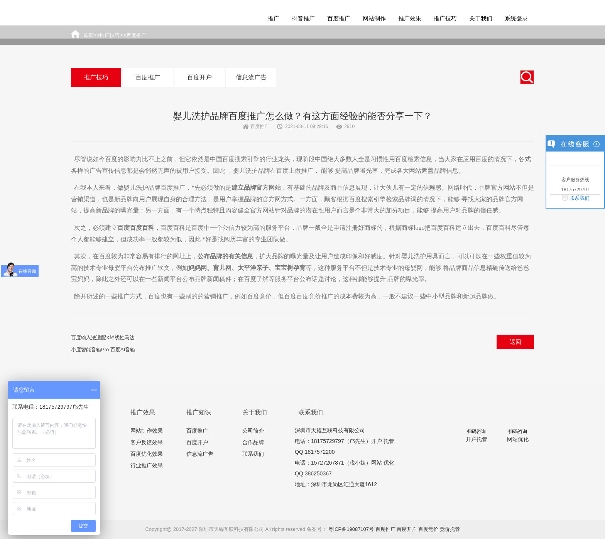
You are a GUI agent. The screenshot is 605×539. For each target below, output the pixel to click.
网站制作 (374, 18)
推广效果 (409, 18)
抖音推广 (303, 18)
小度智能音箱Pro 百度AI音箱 (103, 349)
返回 (515, 342)
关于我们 (480, 18)
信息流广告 (251, 77)
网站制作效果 (146, 431)
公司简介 (253, 431)
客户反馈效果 (146, 442)
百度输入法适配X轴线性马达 (103, 337)
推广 (273, 18)
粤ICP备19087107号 (351, 529)
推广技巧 (445, 18)
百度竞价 (428, 529)
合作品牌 (253, 442)
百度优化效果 (146, 454)
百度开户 (199, 77)
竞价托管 (450, 529)
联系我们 (253, 454)
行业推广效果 (146, 465)
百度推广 (338, 18)
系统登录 (516, 18)
